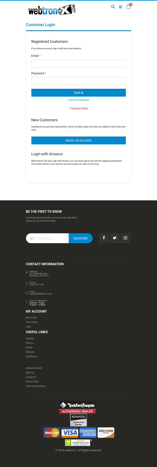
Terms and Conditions (36, 386)
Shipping (30, 338)
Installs (29, 347)
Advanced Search (34, 368)
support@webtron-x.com (41, 294)
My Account (31, 317)
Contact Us (31, 377)
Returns (29, 343)
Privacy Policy (32, 382)
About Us (30, 372)
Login (28, 327)
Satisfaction (31, 356)
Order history (32, 322)
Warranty (30, 352)
